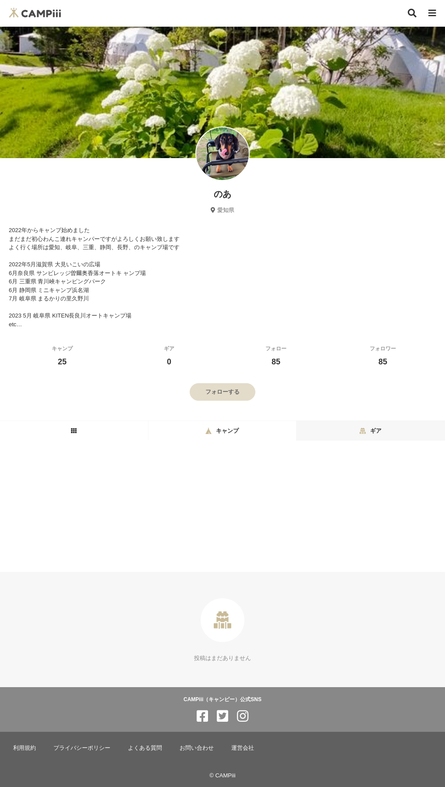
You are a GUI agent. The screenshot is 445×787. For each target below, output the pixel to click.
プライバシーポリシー (81, 748)
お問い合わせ (197, 748)
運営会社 (242, 748)
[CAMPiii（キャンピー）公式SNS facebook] (202, 716)
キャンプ (62, 356)
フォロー (275, 356)
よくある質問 (145, 748)
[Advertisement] (222, 506)
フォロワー (382, 356)
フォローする (222, 391)
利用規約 (24, 748)
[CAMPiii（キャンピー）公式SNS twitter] (222, 716)
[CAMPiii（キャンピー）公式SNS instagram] (242, 716)
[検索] (412, 13)
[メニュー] (432, 13)
